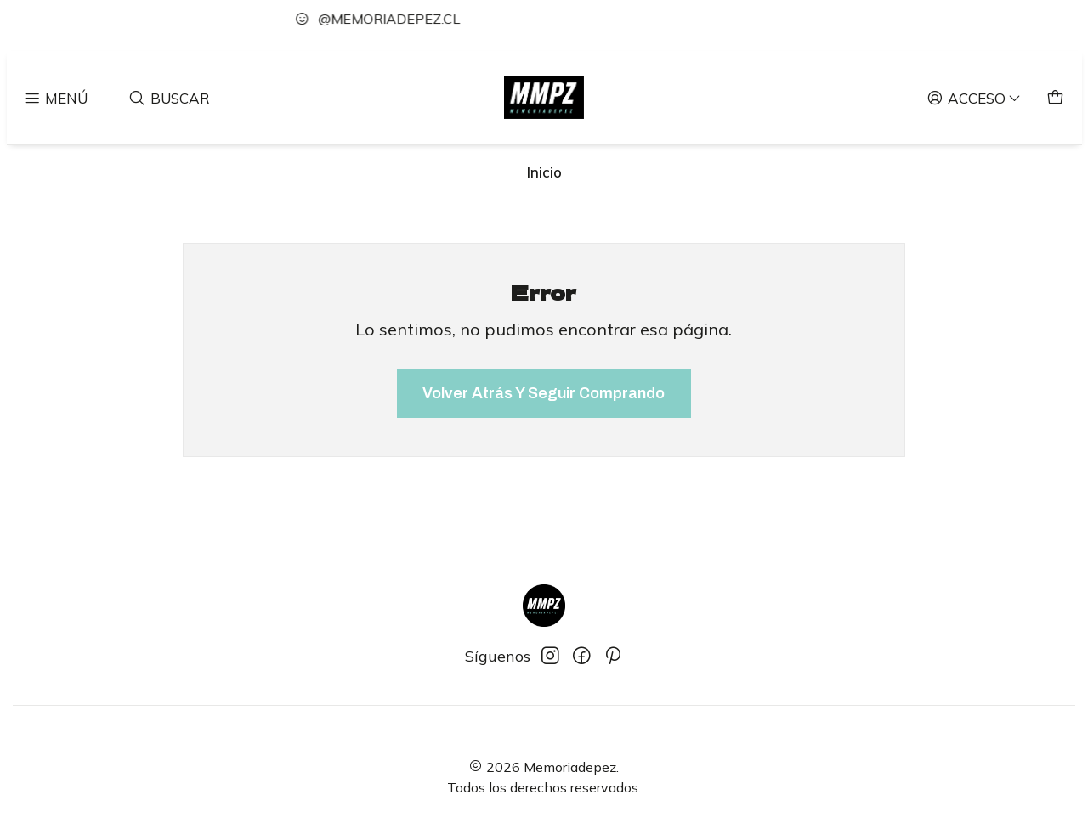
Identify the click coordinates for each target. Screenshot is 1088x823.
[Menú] (56, 97)
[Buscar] (169, 97)
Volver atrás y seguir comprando (543, 393)
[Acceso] (974, 97)
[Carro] (1055, 97)
